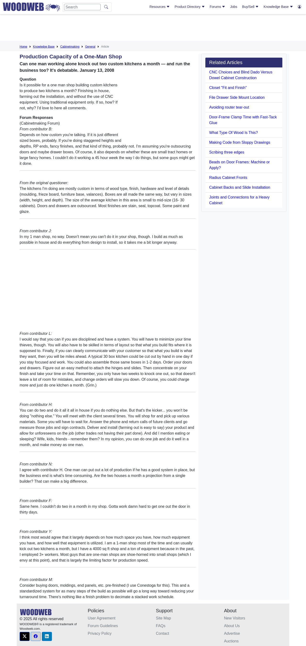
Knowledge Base (278, 7)
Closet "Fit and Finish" (228, 88)
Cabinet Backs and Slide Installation (239, 187)
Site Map (163, 618)
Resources (159, 7)
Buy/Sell (250, 7)
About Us (232, 626)
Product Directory (190, 7)
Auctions (231, 641)
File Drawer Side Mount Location (237, 97)
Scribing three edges (226, 152)
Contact (162, 633)
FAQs (160, 626)
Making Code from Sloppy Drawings (239, 142)
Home (23, 46)
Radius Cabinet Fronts (228, 178)
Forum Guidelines (103, 626)
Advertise (232, 633)
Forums (217, 7)
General (90, 46)
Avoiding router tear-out (229, 107)
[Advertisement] (153, 28)
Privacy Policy (100, 633)
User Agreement (101, 618)
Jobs (233, 7)
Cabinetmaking (69, 46)
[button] (25, 636)
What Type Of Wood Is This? (233, 133)
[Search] (82, 7)
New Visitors (234, 618)
